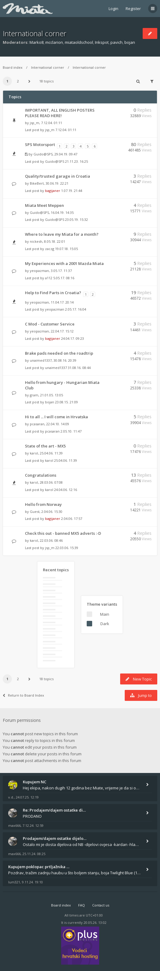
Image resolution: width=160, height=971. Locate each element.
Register (133, 8)
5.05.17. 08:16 (63, 278)
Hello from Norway (43, 504)
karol (34, 453)
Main (104, 614)
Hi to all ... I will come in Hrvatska (56, 416)
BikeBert (37, 183)
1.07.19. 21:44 (71, 190)
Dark (104, 623)
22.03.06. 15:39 (66, 547)
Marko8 (36, 42)
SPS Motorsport (40, 144)
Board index (13, 67)
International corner (34, 33)
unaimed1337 (41, 360)
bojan (129, 42)
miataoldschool (79, 42)
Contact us (100, 905)
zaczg (49, 248)
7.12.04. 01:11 (65, 129)
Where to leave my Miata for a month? (62, 234)
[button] (29, 81)
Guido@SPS (43, 154)
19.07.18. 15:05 (66, 248)
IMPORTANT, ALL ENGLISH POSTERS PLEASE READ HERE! (60, 112)
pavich (116, 42)
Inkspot (102, 42)
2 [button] (18, 81)
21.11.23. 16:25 (76, 161)
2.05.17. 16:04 (75, 309)
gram (34, 395)
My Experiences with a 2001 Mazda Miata (64, 263)
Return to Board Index (23, 695)
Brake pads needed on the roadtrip (59, 353)
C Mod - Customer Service (50, 324)
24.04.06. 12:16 (65, 489)
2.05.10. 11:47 (71, 431)
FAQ (81, 905)
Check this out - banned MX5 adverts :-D (63, 533)
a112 (48, 278)
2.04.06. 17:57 (71, 518)
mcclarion (54, 42)
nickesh (36, 241)
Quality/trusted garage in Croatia (57, 176)
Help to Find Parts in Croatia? (53, 292)
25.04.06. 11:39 (65, 460)
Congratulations (40, 475)
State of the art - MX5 (45, 446)
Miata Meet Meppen (44, 205)
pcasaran (37, 424)
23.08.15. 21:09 (66, 402)
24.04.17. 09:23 (72, 338)
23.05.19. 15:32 (76, 219)
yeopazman (39, 270)
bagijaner (52, 190)
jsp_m (34, 122)
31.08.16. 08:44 (79, 367)
